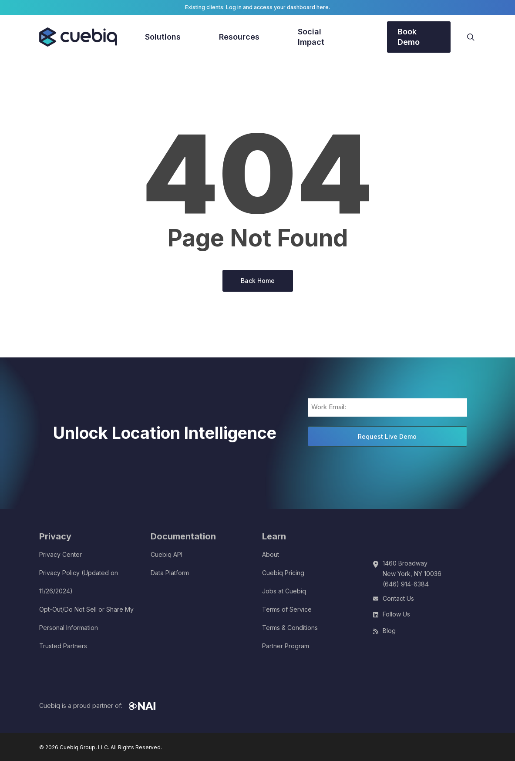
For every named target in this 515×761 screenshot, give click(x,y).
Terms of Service (287, 609)
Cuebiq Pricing (283, 572)
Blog (389, 630)
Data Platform (170, 572)
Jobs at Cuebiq (284, 591)
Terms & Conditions (290, 627)
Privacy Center (60, 554)
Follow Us (396, 614)
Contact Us (398, 598)
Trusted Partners (63, 646)
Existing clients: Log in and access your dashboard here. (257, 7)
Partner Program (285, 646)
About (270, 554)
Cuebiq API (166, 554)
